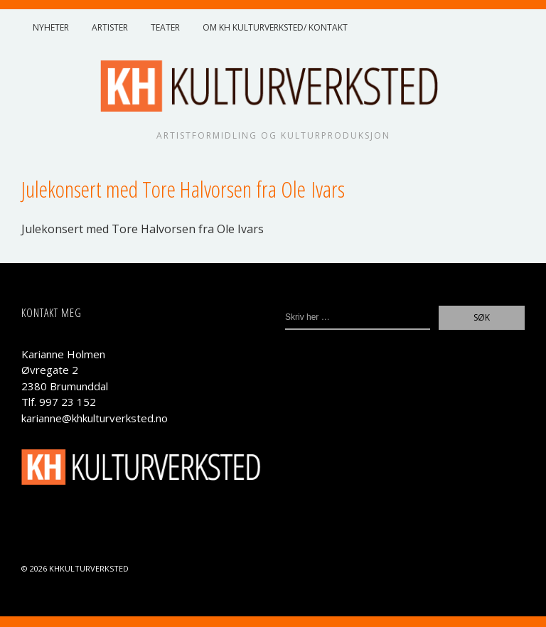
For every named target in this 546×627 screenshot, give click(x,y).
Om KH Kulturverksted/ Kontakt (275, 27)
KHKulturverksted (89, 568)
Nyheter (51, 27)
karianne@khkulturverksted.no (94, 418)
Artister (110, 27)
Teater (165, 27)
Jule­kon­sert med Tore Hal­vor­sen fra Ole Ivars (142, 229)
